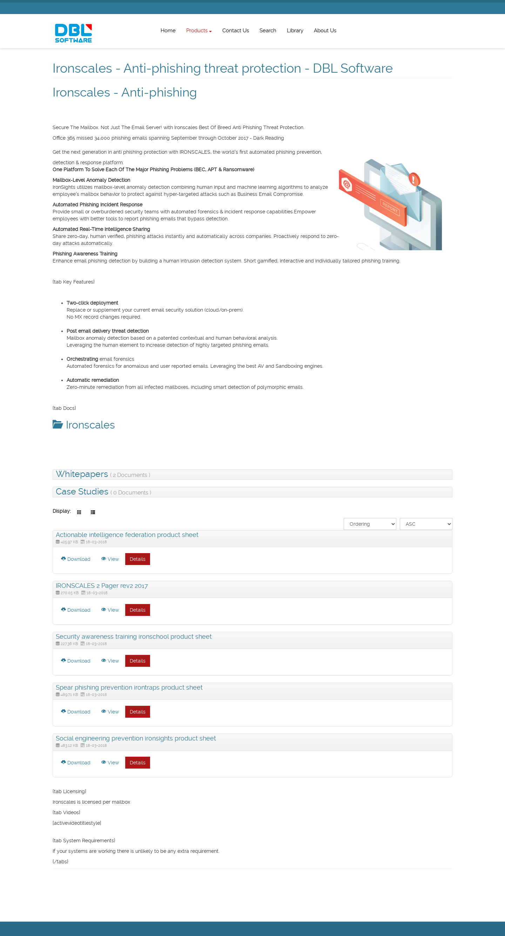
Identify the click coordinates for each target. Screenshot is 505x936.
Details (138, 559)
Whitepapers (103, 474)
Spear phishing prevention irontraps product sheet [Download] (129, 687)
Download (75, 559)
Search (268, 30)
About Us (325, 30)
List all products (70, 117)
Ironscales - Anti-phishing (127, 92)
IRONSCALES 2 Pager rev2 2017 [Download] (102, 585)
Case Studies (103, 492)
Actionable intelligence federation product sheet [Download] (127, 534)
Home (168, 30)
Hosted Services (161, 117)
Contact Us (235, 30)
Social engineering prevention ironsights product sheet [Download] (136, 738)
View (110, 559)
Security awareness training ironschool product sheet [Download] (134, 636)
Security (129, 117)
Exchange (104, 117)
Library (295, 30)
